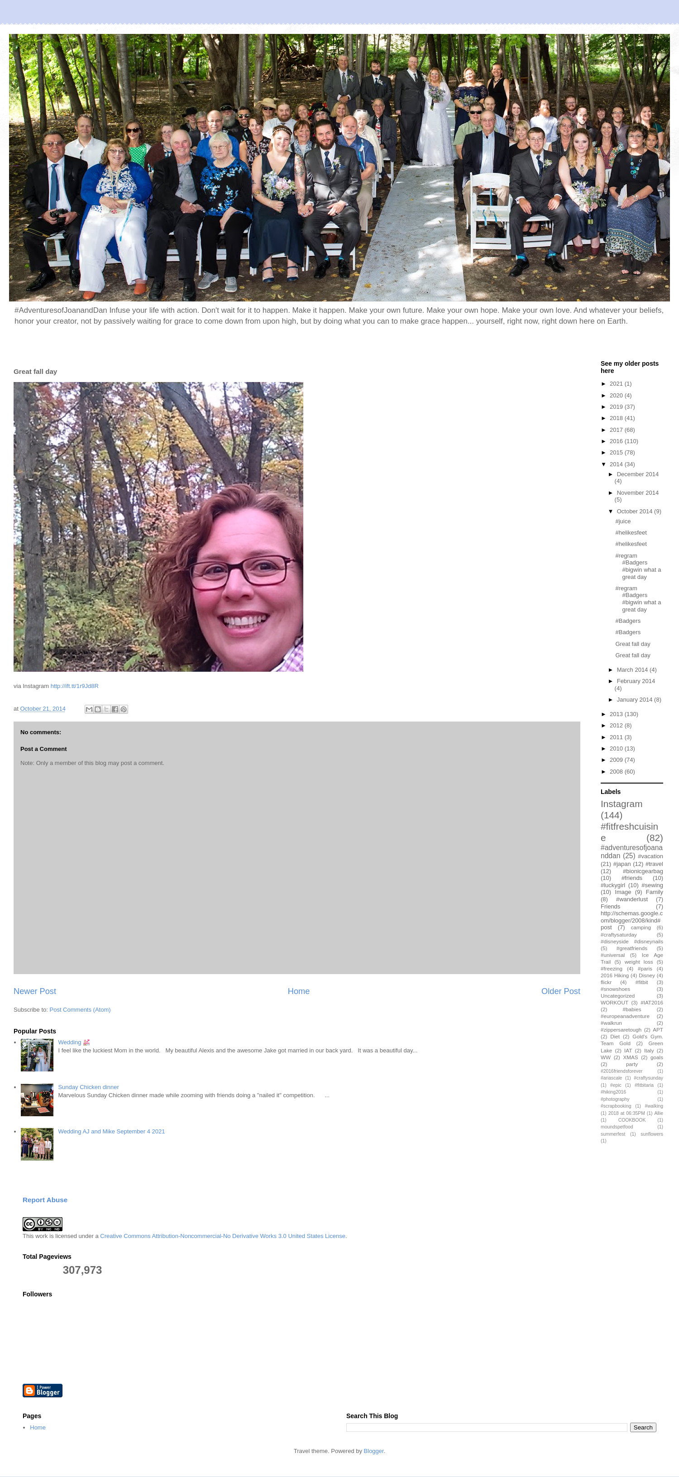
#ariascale (611, 1077)
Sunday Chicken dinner (88, 1087)
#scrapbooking (616, 1106)
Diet (615, 1036)
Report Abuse (45, 1200)
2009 (617, 759)
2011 (617, 737)
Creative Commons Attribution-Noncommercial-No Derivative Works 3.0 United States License (222, 1236)
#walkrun (611, 1023)
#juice (623, 521)
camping (641, 927)
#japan (622, 863)
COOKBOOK (632, 1120)
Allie (658, 1113)
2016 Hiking (615, 975)
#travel (654, 863)
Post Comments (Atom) (80, 1009)
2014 (617, 464)
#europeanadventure (625, 1016)
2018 (617, 418)
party (632, 1064)
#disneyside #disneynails (632, 941)
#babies (632, 1009)
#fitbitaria (644, 1085)
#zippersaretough (621, 1029)
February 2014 (636, 681)
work (41, 1236)
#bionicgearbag (643, 871)
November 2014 (638, 492)
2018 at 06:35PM (626, 1113)
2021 (617, 383)
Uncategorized (618, 996)
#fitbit (642, 982)
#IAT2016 (652, 1002)
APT (658, 1029)
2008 (617, 771)
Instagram (621, 803)
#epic (616, 1085)
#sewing (652, 885)
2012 (617, 725)
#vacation (650, 856)
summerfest (613, 1134)
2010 (617, 748)
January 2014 (635, 699)
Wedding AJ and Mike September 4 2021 (111, 1131)
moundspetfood (617, 1126)
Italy (649, 1050)
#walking (654, 1106)
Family (654, 892)
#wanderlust (632, 899)
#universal (613, 955)
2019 (617, 406)
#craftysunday (648, 1077)
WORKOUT (614, 1002)
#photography (615, 1099)
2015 (617, 452)
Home (299, 991)
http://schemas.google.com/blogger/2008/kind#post (632, 920)
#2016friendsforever (621, 1071)
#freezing (611, 968)
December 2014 (638, 474)
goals (656, 1057)
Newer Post (35, 991)
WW (606, 1057)
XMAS (630, 1057)
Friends (610, 906)
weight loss (639, 962)
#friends (632, 878)
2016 (617, 441)
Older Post (560, 991)
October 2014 (635, 511)
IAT (628, 1050)
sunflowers (652, 1134)
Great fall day (632, 644)
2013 (617, 714)
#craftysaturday (619, 934)
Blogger (374, 1451)
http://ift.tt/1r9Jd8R (75, 686)
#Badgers (628, 620)
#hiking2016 (613, 1092)
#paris (645, 968)
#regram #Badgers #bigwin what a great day (638, 566)
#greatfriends (632, 948)
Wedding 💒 (74, 1042)
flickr (606, 982)
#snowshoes (615, 989)
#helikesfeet (630, 532)
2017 (617, 429)
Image (623, 892)
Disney (647, 975)
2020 (617, 395)
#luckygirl (613, 885)
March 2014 (633, 669)
